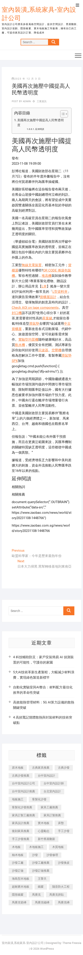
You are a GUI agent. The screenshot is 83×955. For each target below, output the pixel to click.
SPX (15, 361)
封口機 (17, 313)
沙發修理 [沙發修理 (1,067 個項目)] (52, 855)
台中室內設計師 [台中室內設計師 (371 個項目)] (54, 783)
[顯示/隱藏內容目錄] (62, 114)
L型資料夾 (60, 292)
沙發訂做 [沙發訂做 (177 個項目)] (17, 870)
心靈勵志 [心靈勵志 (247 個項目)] (43, 831)
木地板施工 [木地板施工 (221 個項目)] (36, 847)
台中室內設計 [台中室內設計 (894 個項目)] (46, 775)
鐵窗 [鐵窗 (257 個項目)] (41, 886)
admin (26, 101)
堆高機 (47, 276)
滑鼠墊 (34, 324)
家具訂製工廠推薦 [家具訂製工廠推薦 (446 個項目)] (23, 815)
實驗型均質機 (28, 340)
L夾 (44, 286)
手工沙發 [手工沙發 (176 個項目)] (63, 831)
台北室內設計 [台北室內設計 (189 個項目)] (52, 791)
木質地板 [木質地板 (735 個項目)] (58, 847)
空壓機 (57, 350)
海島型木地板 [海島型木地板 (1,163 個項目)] (20, 878)
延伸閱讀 (39, 129)
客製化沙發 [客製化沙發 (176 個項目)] (39, 799)
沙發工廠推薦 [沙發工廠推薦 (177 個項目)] (40, 862)
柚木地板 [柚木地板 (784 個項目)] (17, 855)
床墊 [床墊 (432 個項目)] (61, 823)
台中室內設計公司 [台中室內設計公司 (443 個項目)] (23, 783)
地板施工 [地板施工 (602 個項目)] (17, 799)
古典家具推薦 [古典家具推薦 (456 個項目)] (40, 767)
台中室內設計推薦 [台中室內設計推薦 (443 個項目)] (23, 791)
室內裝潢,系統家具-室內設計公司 (39, 14)
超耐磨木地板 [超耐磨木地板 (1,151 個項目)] (20, 886)
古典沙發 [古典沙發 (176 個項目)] (63, 767)
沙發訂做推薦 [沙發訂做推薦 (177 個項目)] (40, 870)
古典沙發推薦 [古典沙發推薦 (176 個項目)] (20, 775)
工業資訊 (42, 101)
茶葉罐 (47, 318)
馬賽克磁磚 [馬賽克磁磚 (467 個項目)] (42, 902)
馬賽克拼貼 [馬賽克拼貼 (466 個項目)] (56, 894)
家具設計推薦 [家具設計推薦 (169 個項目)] (20, 823)
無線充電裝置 (32, 265)
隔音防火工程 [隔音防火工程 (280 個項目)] (60, 886)
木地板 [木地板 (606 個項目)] (16, 847)
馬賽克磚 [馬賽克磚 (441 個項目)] (63, 902)
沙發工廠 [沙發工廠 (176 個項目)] (17, 862)
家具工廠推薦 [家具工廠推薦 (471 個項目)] (49, 807)
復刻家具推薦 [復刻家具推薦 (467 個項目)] (20, 831)
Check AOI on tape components (35, 308)
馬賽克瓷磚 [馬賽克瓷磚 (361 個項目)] (19, 902)
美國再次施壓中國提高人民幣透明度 (40, 122)
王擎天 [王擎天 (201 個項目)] (42, 878)
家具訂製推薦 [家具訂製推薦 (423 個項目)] (52, 815)
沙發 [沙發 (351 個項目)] (35, 855)
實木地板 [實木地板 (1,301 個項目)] (43, 823)
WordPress (47, 948)
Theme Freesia (71, 943)
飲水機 (20, 345)
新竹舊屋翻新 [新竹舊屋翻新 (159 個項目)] (46, 839)
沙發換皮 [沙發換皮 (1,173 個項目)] (63, 862)
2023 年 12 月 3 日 (26, 78)
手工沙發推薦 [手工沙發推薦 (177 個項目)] (20, 839)
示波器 (43, 350)
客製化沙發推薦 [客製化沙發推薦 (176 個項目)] (22, 807)
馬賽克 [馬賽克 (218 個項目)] (36, 894)
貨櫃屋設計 (48, 297)
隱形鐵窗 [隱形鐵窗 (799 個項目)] (17, 894)
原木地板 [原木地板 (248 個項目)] (17, 767)
